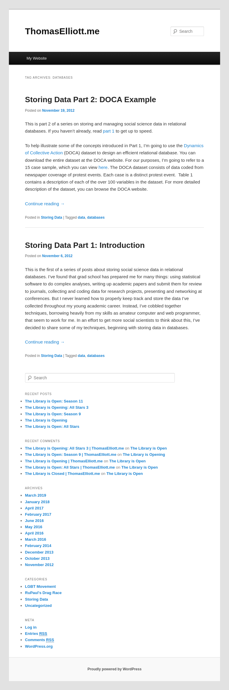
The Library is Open (148, 448)
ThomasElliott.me (62, 31)
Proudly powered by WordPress (114, 669)
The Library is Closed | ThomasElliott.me (62, 473)
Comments (39, 640)
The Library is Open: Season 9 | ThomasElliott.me (70, 454)
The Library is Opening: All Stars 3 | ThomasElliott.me (74, 448)
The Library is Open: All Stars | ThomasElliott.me (70, 467)
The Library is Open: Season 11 (54, 401)
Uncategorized (38, 605)
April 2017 (34, 508)
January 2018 (37, 502)
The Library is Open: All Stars (52, 426)
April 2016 (34, 533)
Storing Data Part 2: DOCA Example (90, 99)
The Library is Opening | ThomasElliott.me (64, 461)
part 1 (108, 130)
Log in (31, 627)
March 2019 (35, 495)
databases (96, 217)
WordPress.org (39, 646)
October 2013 (37, 558)
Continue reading (45, 203)
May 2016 (33, 527)
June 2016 (34, 520)
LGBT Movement (40, 586)
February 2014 (38, 545)
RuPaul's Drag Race (43, 592)
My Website (37, 58)
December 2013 (39, 552)
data (81, 217)
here (103, 167)
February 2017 (38, 514)
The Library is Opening (46, 420)
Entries (36, 633)
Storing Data (51, 217)
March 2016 (35, 539)
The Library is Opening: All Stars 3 (57, 407)
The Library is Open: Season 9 (53, 414)
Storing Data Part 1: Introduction (85, 245)
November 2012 (39, 564)
